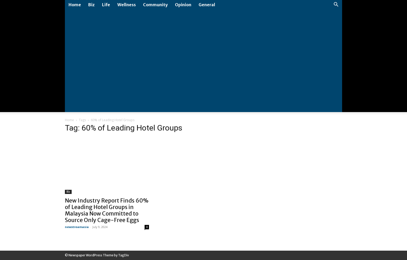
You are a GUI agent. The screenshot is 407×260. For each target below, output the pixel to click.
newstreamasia (77, 227)
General (207, 4)
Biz (91, 4)
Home (75, 4)
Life (106, 4)
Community (155, 4)
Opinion (183, 4)
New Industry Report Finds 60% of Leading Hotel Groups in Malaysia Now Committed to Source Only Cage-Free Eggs (106, 210)
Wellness (126, 4)
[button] (336, 5)
